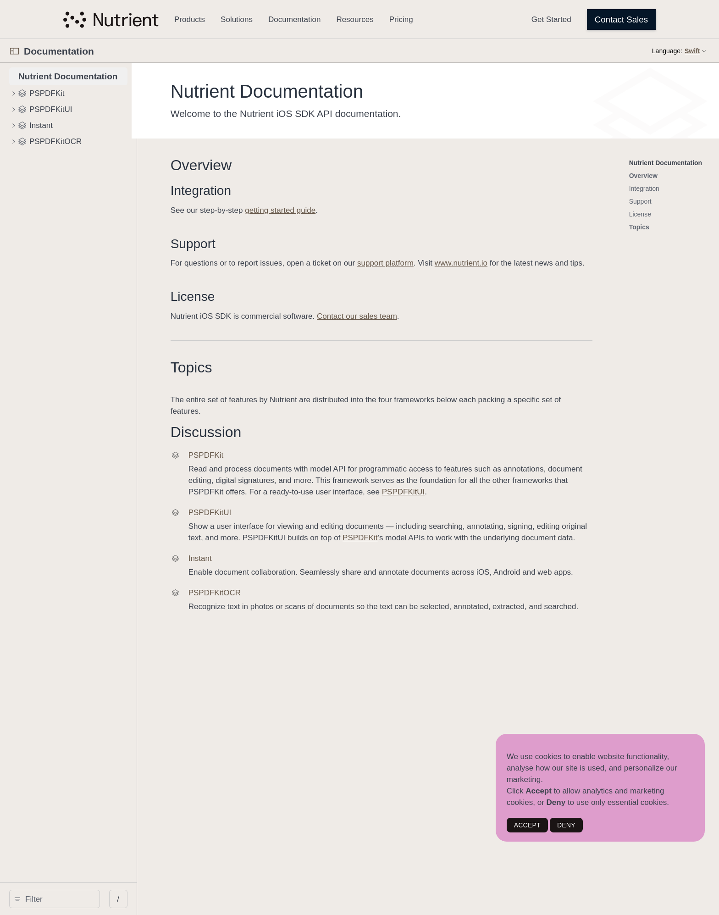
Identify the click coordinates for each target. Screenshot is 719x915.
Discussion (321, 443)
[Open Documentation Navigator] (14, 51)
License (308, 308)
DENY (566, 825)
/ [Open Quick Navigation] (230, 899)
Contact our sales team (472, 327)
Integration (316, 190)
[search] (110, 899)
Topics (306, 379)
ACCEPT (527, 825)
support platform (500, 263)
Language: (667, 51)
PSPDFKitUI (576, 503)
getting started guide (395, 210)
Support (308, 244)
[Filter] (113, 899)
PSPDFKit (502, 549)
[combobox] (113, 899)
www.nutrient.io (576, 263)
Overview (316, 165)
